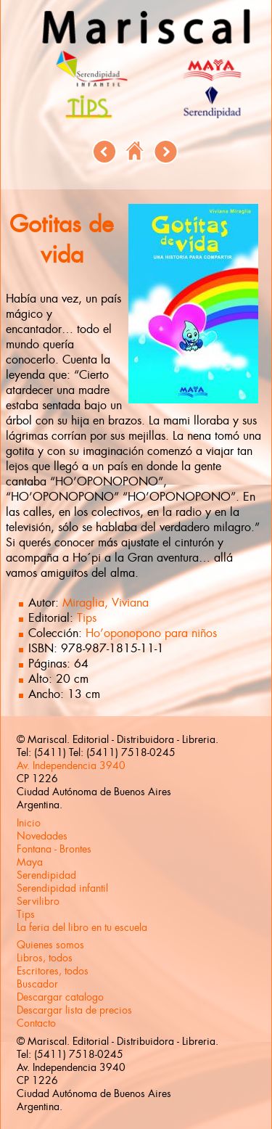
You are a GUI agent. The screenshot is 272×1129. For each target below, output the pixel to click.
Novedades (42, 835)
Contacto (36, 1023)
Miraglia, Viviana (105, 602)
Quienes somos (50, 944)
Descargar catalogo (60, 996)
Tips (86, 617)
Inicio (29, 822)
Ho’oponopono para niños (151, 633)
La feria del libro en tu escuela (82, 927)
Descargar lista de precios (74, 1010)
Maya (30, 862)
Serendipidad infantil (62, 888)
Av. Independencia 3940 (71, 765)
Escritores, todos (52, 970)
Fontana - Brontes (54, 848)
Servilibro (38, 901)
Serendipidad (46, 875)
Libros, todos (45, 957)
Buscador (37, 983)
